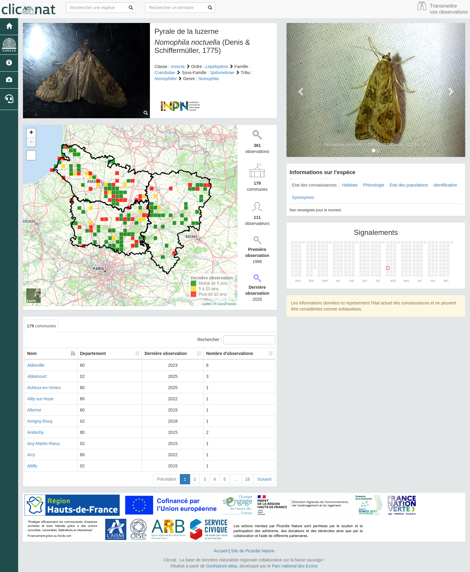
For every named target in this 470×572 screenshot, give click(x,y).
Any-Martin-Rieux (43, 443)
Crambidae (164, 72)
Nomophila (209, 78)
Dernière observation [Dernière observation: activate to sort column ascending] (165, 353)
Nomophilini (165, 78)
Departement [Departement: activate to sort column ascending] (111, 353)
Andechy (35, 432)
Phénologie (373, 185)
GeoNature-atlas (221, 566)
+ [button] (31, 133)
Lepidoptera (217, 66)
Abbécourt (37, 376)
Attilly (32, 465)
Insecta (178, 66)
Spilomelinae (222, 72)
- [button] (31, 142)
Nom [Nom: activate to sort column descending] (32, 353)
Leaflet (207, 304)
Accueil (220, 550)
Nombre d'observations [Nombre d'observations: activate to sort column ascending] (231, 353)
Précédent (166, 479)
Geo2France (227, 304)
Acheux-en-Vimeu (44, 387)
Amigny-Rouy (40, 421)
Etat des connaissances (314, 185)
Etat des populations (409, 185)
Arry (31, 454)
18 (247, 479)
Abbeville (35, 365)
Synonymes (303, 197)
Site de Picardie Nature (252, 550)
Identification (445, 185)
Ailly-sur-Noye (40, 398)
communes (41, 325)
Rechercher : (236, 339)
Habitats (350, 185)
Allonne (34, 410)
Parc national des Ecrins (295, 566)
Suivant (264, 479)
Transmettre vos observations (449, 9)
